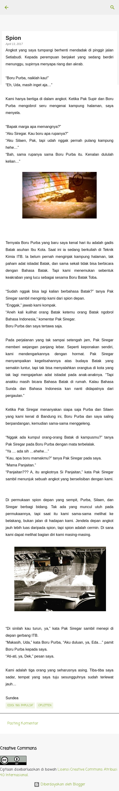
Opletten (44, 705)
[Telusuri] (112, 7)
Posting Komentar (22, 723)
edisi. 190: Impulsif (20, 705)
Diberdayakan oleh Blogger (59, 784)
